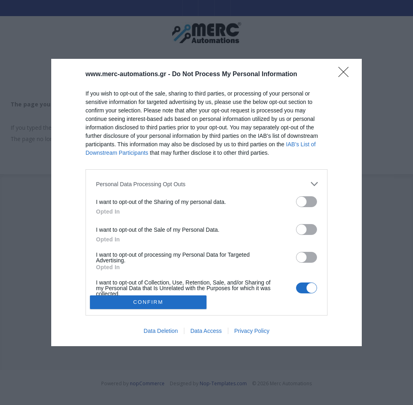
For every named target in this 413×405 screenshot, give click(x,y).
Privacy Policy (251, 331)
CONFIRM (148, 302)
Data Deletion (161, 331)
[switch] (306, 201)
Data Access (206, 331)
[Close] (346, 74)
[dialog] (206, 202)
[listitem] (206, 184)
